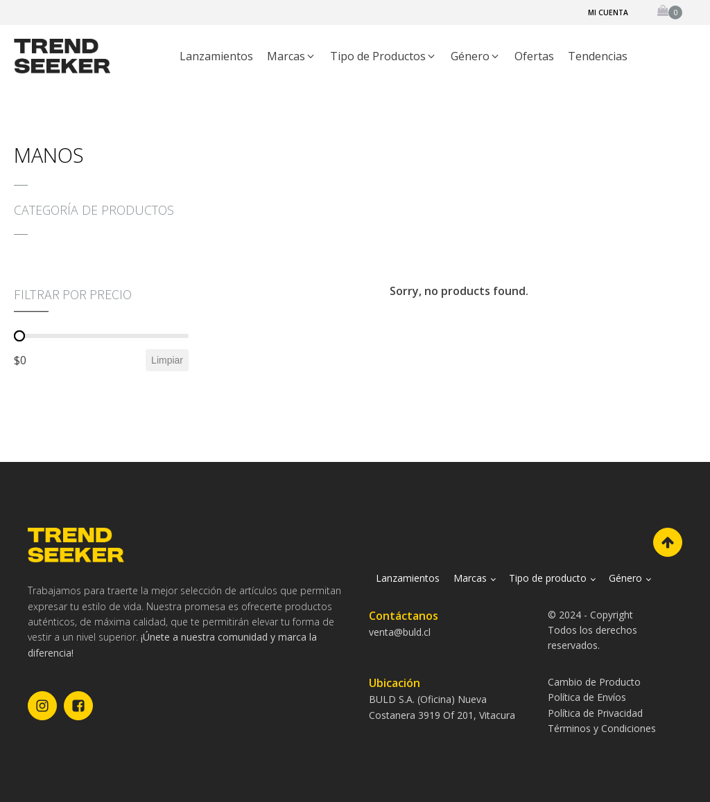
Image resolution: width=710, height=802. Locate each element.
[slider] (19, 335)
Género (625, 578)
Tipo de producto (548, 578)
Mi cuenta (608, 12)
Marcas (470, 578)
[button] (291, 56)
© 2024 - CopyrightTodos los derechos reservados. (592, 630)
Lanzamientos (408, 578)
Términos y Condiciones (602, 728)
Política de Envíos (587, 697)
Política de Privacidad (595, 713)
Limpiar (167, 360)
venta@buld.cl (400, 632)
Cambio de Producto (594, 681)
